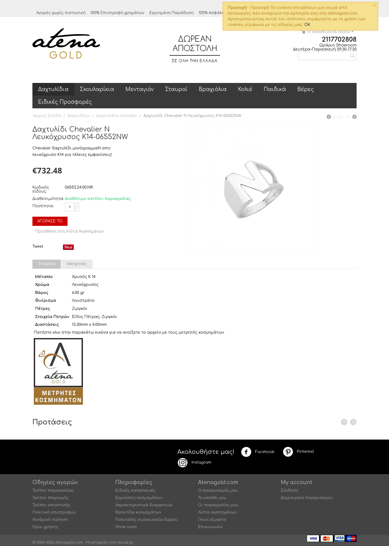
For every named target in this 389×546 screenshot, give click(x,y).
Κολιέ (245, 89)
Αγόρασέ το (50, 221)
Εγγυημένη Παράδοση (171, 13)
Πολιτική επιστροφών (54, 512)
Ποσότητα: (43, 206)
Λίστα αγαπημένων (217, 512)
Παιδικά (275, 89)
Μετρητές (77, 264)
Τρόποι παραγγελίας (53, 490)
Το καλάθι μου (212, 498)
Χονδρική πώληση (50, 520)
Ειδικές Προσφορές (65, 102)
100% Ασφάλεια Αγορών (222, 13)
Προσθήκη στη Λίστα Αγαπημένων (69, 231)
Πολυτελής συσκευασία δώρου (146, 520)
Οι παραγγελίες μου (218, 505)
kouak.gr (125, 542)
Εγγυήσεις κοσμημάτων (138, 498)
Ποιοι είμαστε (212, 520)
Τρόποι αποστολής (51, 505)
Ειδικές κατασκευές (135, 490)
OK (307, 25)
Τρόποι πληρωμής (50, 498)
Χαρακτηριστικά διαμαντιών (144, 505)
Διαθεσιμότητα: (47, 199)
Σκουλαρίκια (97, 89)
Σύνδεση (289, 490)
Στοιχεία (46, 264)
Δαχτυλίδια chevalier (116, 116)
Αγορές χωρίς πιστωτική (61, 13)
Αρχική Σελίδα (47, 116)
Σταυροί (176, 89)
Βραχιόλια (213, 89)
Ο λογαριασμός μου (218, 490)
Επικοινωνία (210, 527)
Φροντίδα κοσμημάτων (138, 512)
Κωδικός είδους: (40, 189)
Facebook (257, 452)
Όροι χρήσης (45, 527)
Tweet (37, 246)
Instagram (194, 462)
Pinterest (298, 451)
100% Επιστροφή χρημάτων (117, 13)
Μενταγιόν (139, 89)
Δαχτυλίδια (53, 89)
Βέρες (305, 89)
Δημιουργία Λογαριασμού (307, 498)
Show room (126, 527)
